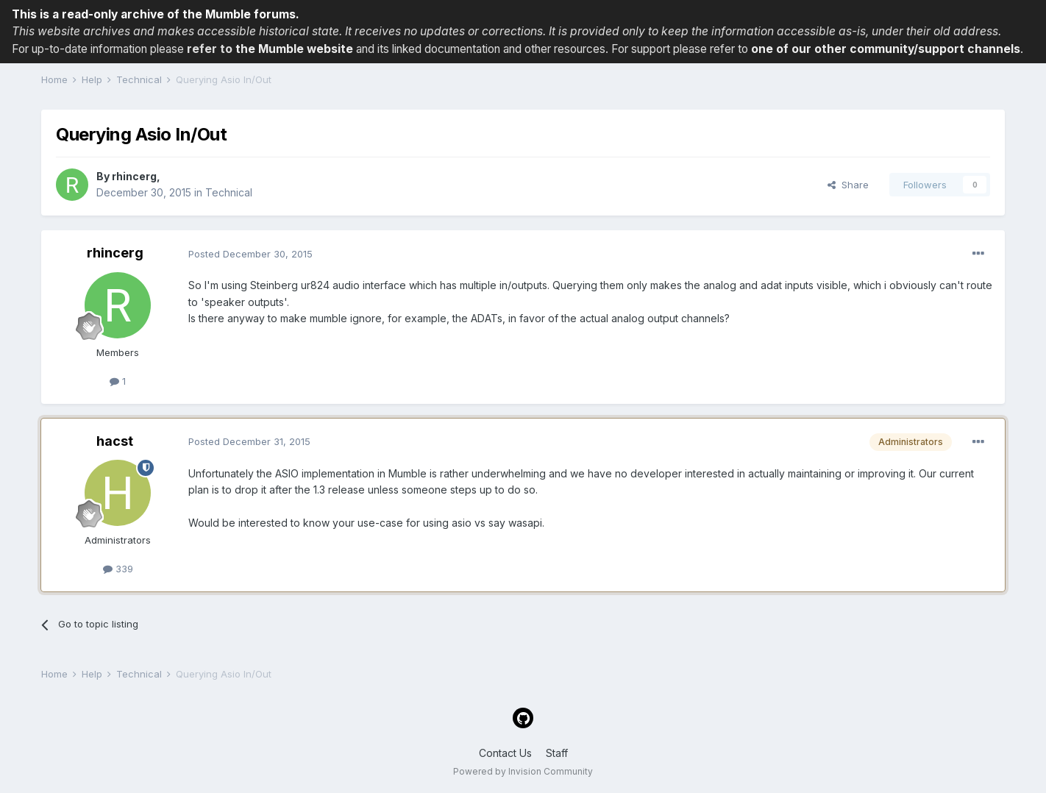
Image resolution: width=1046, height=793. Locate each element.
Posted (250, 254)
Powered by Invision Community (523, 771)
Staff (557, 753)
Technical (228, 192)
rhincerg (134, 176)
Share (848, 185)
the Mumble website (294, 49)
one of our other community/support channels (885, 49)
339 (118, 569)
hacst (114, 441)
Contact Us (505, 753)
